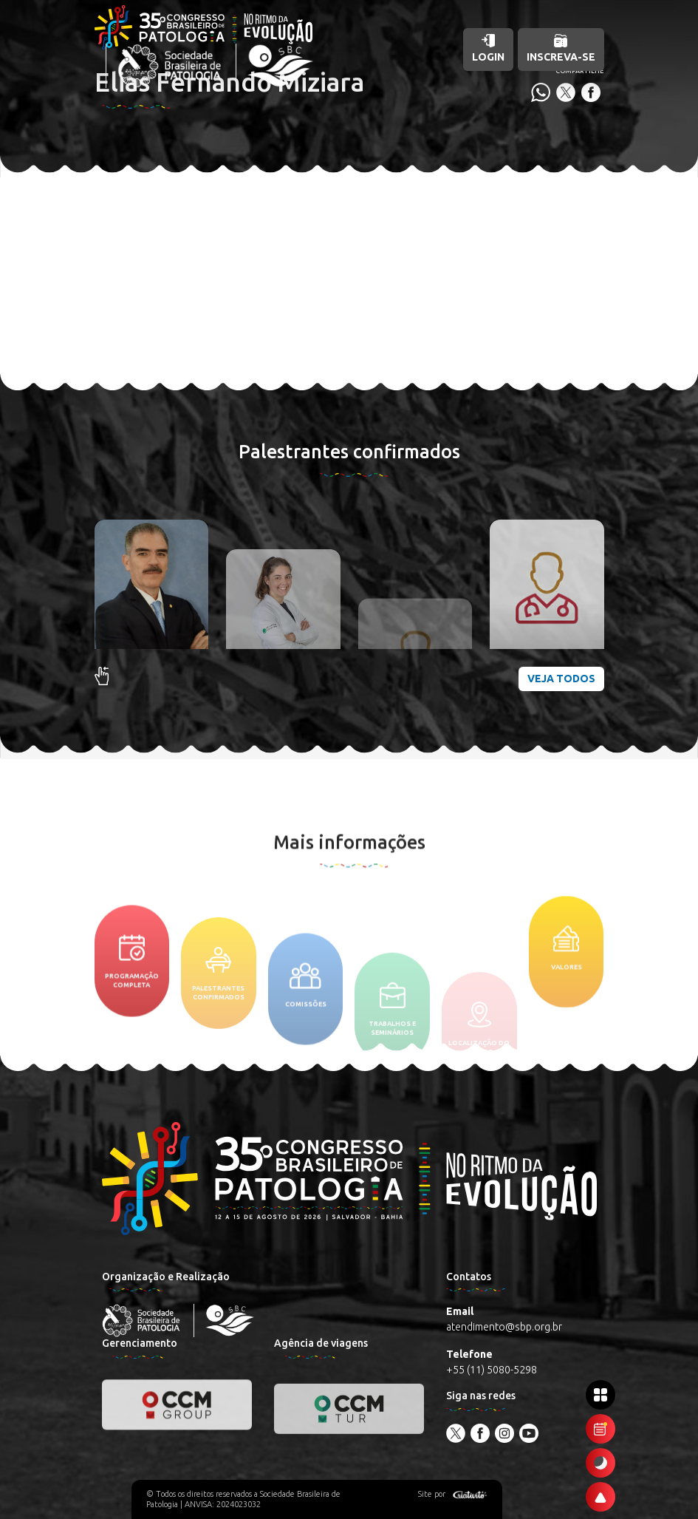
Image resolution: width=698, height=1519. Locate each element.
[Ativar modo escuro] (600, 1463)
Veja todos (561, 678)
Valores (566, 1004)
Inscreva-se (561, 48)
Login (488, 48)
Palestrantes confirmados (218, 1041)
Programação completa (132, 1028)
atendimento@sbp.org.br (504, 1327)
